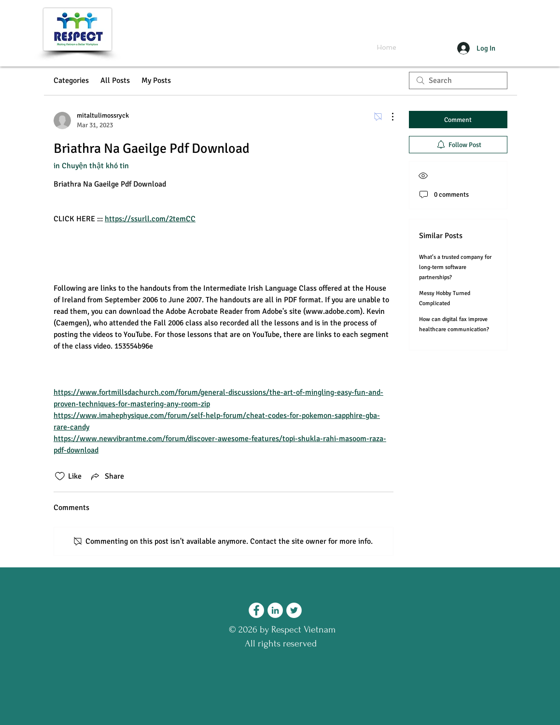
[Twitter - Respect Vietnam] (294, 610)
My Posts (156, 80)
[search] (458, 80)
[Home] (387, 47)
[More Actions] (387, 116)
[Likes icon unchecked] (60, 476)
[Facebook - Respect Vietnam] (256, 610)
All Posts (115, 80)
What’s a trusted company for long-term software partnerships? (455, 267)
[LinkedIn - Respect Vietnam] (275, 610)
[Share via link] (106, 476)
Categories (71, 80)
